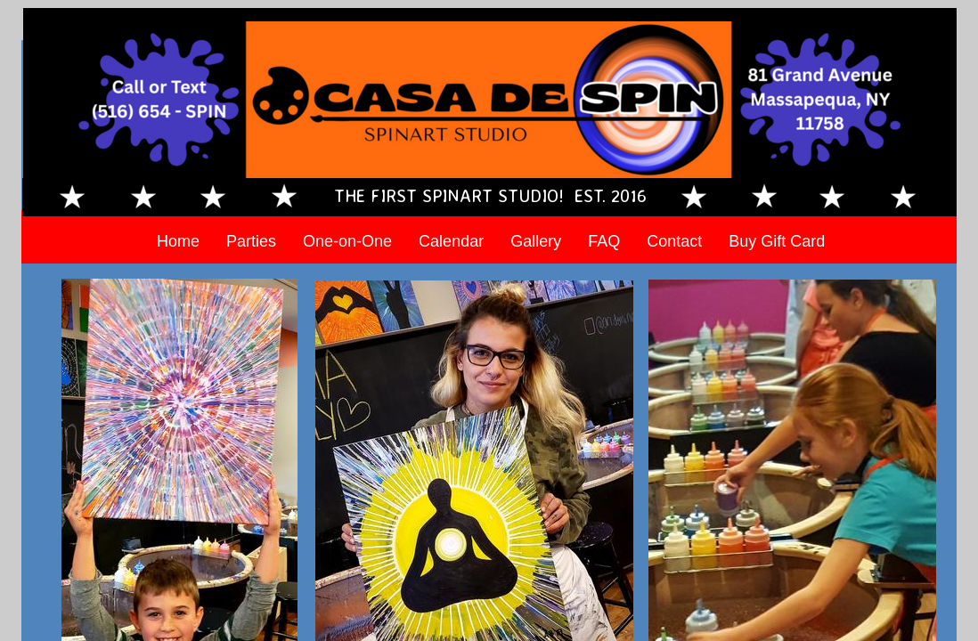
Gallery (535, 241)
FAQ (604, 241)
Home (178, 241)
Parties (251, 241)
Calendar (451, 241)
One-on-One (347, 241)
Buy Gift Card (777, 241)
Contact (674, 241)
